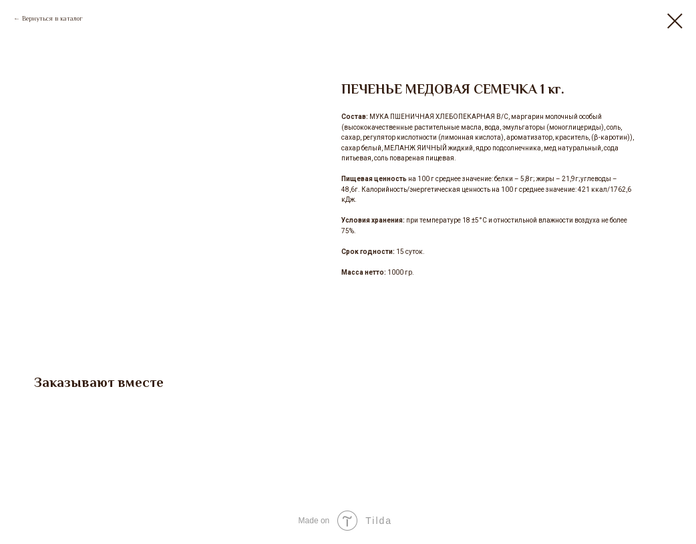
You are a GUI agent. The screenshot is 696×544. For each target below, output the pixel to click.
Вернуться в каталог (52, 18)
